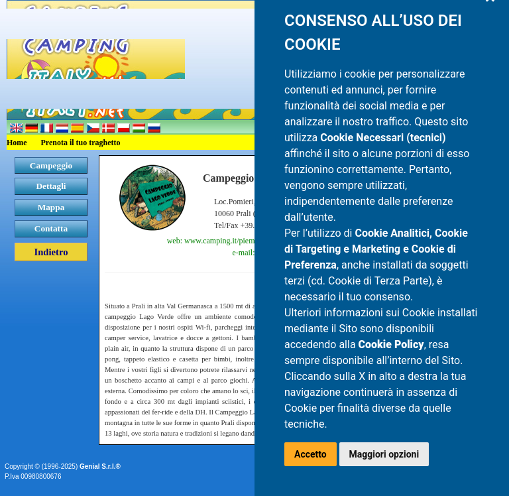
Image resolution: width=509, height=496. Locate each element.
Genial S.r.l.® (100, 466)
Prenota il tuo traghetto (81, 142)
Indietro (51, 252)
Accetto (310, 454)
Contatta (51, 228)
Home (17, 142)
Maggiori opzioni (384, 454)
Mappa (51, 207)
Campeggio (51, 165)
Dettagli (51, 186)
